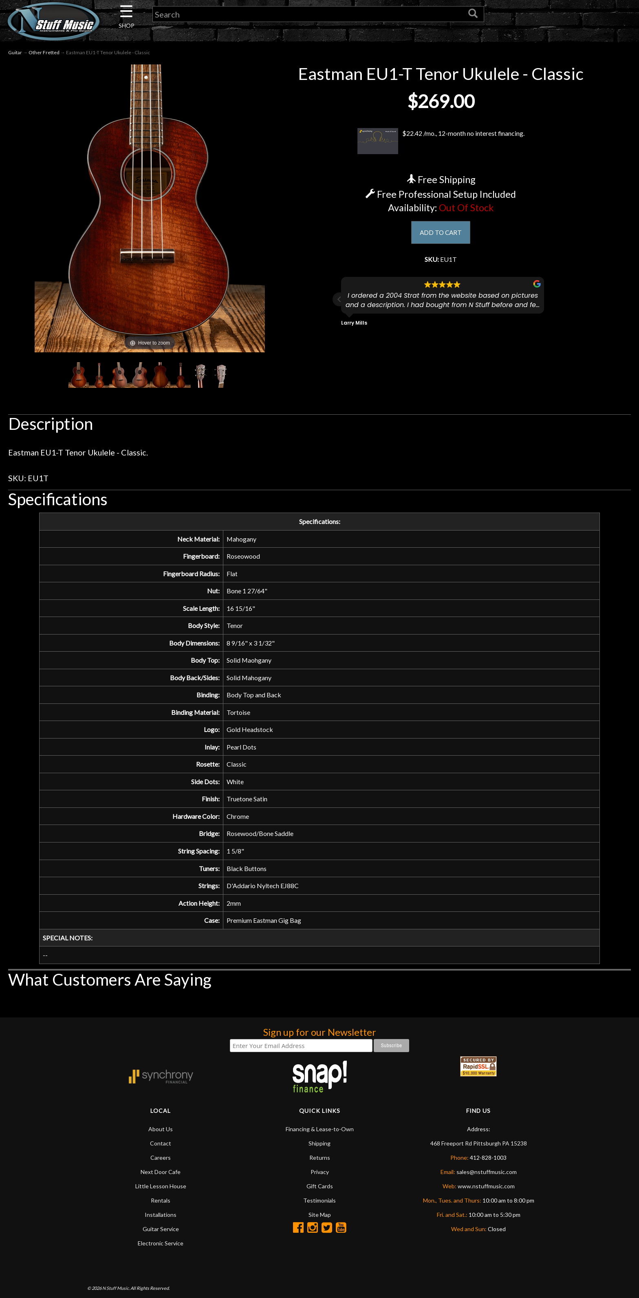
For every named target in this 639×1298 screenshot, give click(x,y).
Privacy (320, 1204)
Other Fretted (44, 52)
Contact (160, 1175)
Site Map (319, 1246)
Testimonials (319, 1232)
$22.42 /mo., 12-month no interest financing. (440, 141)
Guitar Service (161, 1261)
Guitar (15, 52)
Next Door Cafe (161, 1204)
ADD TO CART (440, 233)
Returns (319, 1189)
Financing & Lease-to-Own (320, 1161)
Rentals (160, 1232)
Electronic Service (160, 1275)
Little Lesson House (160, 1218)
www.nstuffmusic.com (486, 1218)
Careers (160, 1189)
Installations (160, 1246)
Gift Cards (319, 1218)
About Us (160, 1161)
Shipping (319, 1175)
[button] (339, 302)
